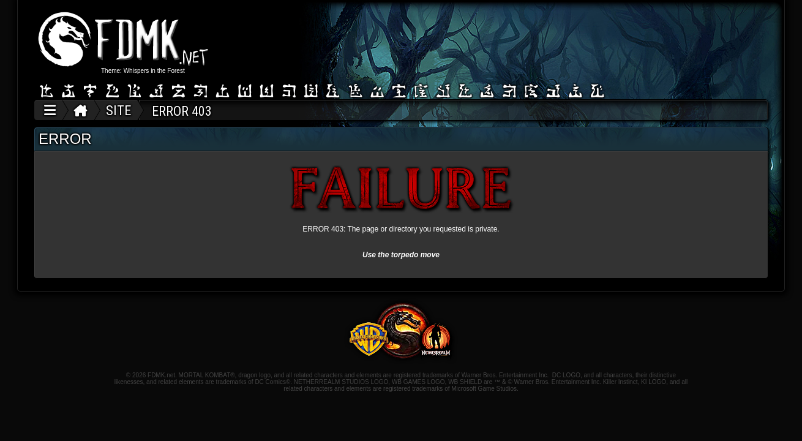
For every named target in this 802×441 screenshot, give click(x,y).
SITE (118, 110)
